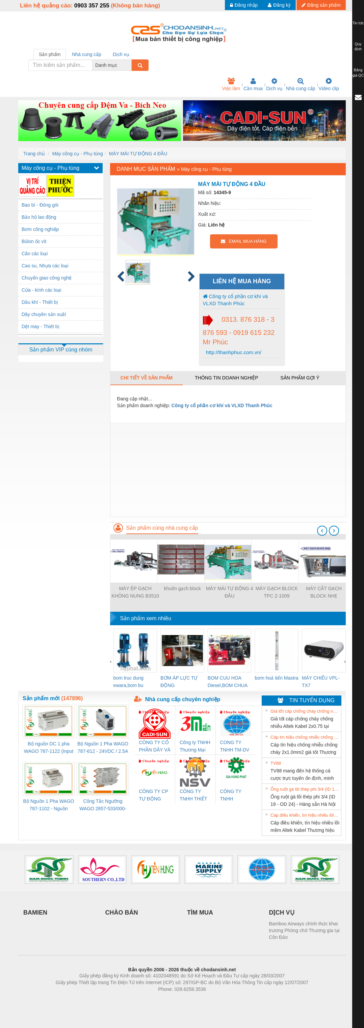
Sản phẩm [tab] (49, 54)
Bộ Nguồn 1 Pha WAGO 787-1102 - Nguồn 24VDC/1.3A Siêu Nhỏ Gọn (48, 805)
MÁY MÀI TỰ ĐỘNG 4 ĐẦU (138, 153)
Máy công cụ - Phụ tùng (77, 153)
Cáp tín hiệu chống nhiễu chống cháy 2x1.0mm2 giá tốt (304, 737)
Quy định (358, 46)
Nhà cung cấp (300, 84)
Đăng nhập (244, 5)
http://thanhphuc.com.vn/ (233, 352)
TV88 (275, 763)
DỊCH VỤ (281, 912)
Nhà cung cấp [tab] (86, 54)
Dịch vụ (274, 84)
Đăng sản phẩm (321, 5)
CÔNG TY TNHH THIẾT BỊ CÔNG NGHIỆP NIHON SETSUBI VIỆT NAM (193, 795)
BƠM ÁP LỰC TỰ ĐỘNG (179, 681)
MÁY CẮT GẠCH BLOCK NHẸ (323, 592)
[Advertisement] (227, 469)
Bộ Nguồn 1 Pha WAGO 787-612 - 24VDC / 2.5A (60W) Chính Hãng (102, 748)
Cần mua (253, 84)
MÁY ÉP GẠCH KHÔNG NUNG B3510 (135, 592)
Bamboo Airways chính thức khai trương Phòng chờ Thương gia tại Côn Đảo (304, 930)
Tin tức (358, 23)
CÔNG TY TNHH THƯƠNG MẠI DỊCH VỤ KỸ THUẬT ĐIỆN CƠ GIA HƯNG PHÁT (235, 795)
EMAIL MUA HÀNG (243, 241)
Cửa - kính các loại (41, 290)
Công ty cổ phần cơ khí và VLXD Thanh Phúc (235, 299)
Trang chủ (34, 153)
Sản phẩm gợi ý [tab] (299, 377)
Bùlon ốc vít (34, 241)
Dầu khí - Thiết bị (40, 302)
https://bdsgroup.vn (173, 999)
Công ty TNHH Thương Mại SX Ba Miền (195, 747)
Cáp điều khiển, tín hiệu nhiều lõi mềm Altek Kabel (304, 815)
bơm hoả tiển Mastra (276, 678)
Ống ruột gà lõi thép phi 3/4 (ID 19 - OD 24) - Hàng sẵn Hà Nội (304, 789)
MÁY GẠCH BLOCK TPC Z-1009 (277, 592)
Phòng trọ (139, 999)
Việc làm (231, 84)
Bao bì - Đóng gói (40, 205)
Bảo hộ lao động (39, 217)
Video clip (329, 84)
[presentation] (322, 531)
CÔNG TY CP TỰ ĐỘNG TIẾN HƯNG (153, 795)
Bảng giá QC (358, 72)
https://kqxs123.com (214, 999)
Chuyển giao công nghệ (47, 278)
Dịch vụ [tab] (121, 54)
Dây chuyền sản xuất (44, 314)
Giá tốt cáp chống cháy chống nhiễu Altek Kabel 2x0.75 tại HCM (304, 711)
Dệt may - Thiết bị (40, 326)
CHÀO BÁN (121, 912)
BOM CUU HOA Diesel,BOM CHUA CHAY (227, 682)
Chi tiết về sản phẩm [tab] (147, 377)
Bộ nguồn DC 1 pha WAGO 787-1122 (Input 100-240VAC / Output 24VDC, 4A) (49, 748)
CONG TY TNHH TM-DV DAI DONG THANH (235, 747)
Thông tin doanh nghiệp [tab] (226, 377)
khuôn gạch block (182, 588)
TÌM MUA (200, 912)
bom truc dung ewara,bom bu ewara (128, 682)
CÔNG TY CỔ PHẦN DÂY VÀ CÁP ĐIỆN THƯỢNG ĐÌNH (155, 747)
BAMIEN (35, 912)
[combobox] (130, 65)
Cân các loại (35, 253)
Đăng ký (279, 5)
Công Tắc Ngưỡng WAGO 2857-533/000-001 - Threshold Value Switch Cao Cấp (102, 805)
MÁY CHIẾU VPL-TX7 (320, 681)
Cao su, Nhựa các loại (45, 265)
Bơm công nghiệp (40, 229)
